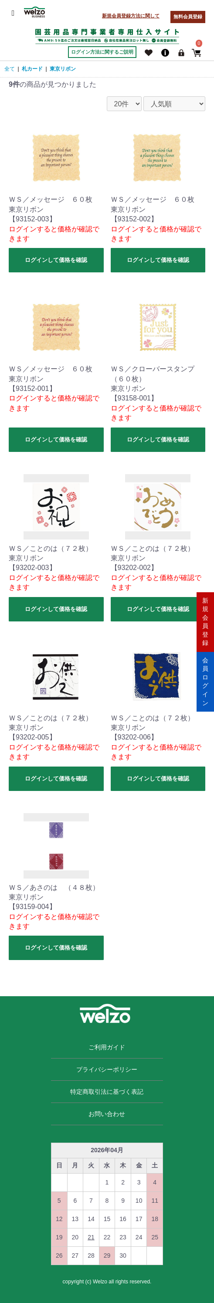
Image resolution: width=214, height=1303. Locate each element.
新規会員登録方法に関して (131, 15)
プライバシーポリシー (106, 1069)
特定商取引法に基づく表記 (106, 1091)
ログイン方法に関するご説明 (102, 51)
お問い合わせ (106, 1113)
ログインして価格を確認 (56, 260)
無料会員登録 (187, 16)
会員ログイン (205, 681)
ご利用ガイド (106, 1047)
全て (9, 69)
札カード (32, 69)
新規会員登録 (205, 621)
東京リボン (63, 69)
